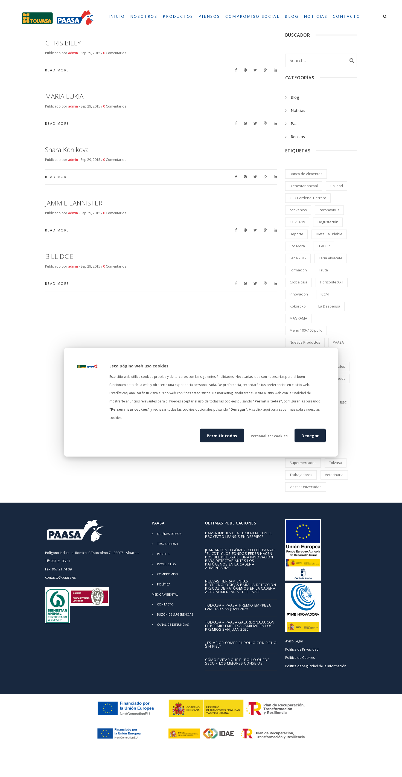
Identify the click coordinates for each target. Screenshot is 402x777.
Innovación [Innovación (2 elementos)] (299, 294)
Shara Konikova (67, 149)
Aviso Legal (294, 641)
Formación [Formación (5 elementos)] (298, 270)
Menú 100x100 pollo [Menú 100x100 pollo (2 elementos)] (306, 330)
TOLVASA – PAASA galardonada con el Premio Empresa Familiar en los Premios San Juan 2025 (240, 626)
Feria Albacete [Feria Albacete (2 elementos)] (330, 258)
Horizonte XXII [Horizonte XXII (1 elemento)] (331, 282)
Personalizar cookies (269, 435)
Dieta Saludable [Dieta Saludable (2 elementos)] (329, 233)
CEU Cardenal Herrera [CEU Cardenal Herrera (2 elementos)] (308, 197)
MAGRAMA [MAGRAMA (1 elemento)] (298, 318)
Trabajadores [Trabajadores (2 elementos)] (301, 474)
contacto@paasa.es (60, 577)
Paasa (296, 123)
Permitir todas (222, 435)
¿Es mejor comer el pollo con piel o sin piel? (241, 645)
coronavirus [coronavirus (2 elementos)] (329, 209)
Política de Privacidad (302, 649)
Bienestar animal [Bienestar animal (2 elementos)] (304, 185)
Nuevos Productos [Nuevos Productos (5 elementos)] (305, 342)
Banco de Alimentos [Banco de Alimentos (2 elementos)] (306, 173)
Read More (57, 70)
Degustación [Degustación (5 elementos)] (327, 221)
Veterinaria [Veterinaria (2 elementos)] (334, 474)
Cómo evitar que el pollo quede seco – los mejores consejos (237, 662)
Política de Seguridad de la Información (315, 666)
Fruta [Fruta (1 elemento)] (323, 270)
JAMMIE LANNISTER (74, 202)
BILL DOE (59, 256)
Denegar (310, 435)
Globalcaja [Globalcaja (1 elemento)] (298, 282)
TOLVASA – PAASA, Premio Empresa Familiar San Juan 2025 (238, 607)
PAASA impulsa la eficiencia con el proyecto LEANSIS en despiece (238, 535)
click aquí (263, 409)
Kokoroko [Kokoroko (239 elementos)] (298, 306)
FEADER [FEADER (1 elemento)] (323, 245)
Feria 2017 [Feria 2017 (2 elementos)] (298, 258)
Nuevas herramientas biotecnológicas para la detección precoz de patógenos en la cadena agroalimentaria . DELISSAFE (240, 586)
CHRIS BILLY (63, 42)
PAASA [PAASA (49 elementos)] (338, 342)
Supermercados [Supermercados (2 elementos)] (303, 462)
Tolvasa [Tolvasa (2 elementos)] (335, 462)
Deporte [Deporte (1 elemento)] (296, 233)
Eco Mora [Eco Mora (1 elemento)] (297, 245)
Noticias (298, 110)
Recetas (298, 136)
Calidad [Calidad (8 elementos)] (336, 185)
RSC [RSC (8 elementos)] (343, 402)
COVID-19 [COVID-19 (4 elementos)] (297, 221)
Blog (295, 97)
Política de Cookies (300, 657)
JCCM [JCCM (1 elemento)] (325, 294)
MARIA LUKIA (64, 96)
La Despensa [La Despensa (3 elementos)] (329, 306)
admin (73, 53)
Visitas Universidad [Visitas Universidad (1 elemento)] (306, 486)
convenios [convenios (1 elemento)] (298, 209)
